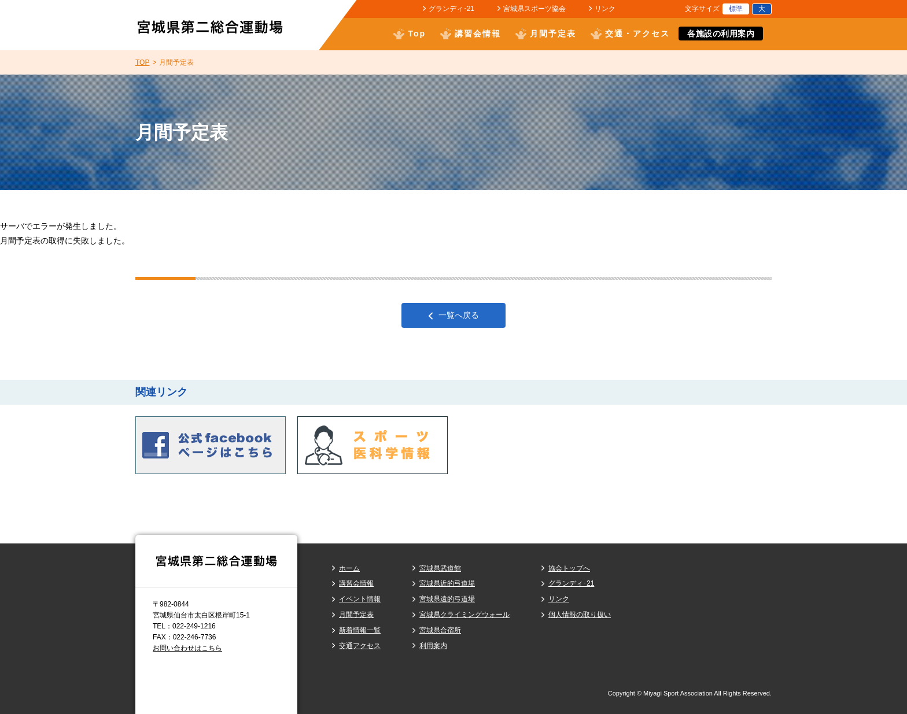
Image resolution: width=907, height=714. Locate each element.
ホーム (349, 568)
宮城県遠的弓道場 (447, 599)
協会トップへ (569, 568)
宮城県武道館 (440, 568)
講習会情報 (478, 33)
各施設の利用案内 (720, 33)
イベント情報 (360, 599)
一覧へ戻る (458, 315)
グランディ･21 (451, 9)
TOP (142, 62)
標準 (736, 9)
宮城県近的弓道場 (447, 583)
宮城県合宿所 (440, 630)
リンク (605, 9)
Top (417, 33)
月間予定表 (553, 33)
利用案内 (433, 646)
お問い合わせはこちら (187, 648)
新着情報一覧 (360, 630)
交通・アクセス (637, 33)
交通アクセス (360, 646)
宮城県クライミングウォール (464, 615)
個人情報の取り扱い (579, 615)
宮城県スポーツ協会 (534, 9)
